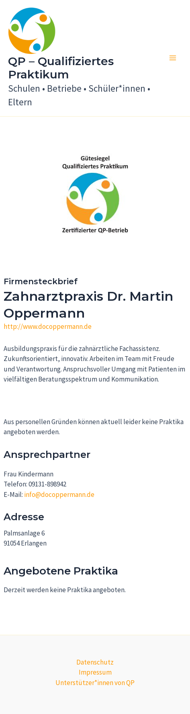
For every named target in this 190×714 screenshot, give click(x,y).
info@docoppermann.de (59, 494)
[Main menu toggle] (173, 58)
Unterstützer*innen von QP (95, 682)
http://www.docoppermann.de (48, 326)
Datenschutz (95, 662)
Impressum (95, 672)
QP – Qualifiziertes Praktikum (61, 68)
